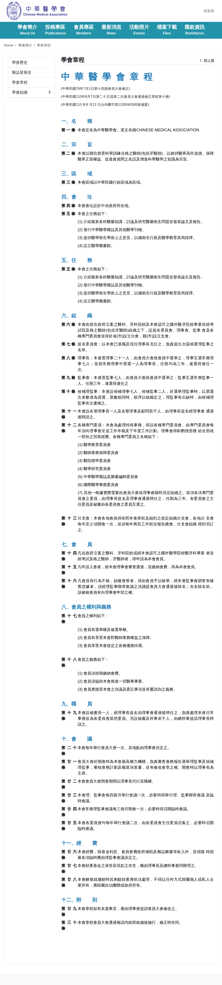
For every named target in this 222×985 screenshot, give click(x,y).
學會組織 (20, 92)
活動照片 (139, 30)
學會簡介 (27, 30)
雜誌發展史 (21, 72)
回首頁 (209, 11)
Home (8, 45)
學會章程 (20, 82)
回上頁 (207, 61)
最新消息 (111, 30)
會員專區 (84, 30)
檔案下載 (167, 30)
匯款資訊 (195, 30)
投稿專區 (55, 30)
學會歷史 (20, 62)
